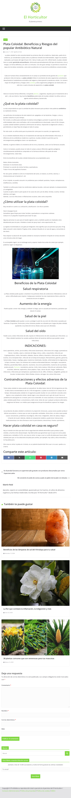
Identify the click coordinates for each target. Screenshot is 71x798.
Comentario (6, 685)
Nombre (5, 711)
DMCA (53, 791)
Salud (5, 39)
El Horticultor (35, 17)
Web (3, 729)
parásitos (61, 76)
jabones (36, 94)
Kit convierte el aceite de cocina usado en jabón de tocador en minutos (43, 478)
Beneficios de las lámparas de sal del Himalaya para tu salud (29, 549)
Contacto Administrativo (10, 791)
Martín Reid (19, 52)
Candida (32, 83)
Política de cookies (43, 791)
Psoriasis (17, 367)
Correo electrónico (8, 720)
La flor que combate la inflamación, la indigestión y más (27, 609)
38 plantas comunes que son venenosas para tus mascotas (28, 658)
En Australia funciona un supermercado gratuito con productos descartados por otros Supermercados (33, 472)
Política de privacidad (28, 791)
